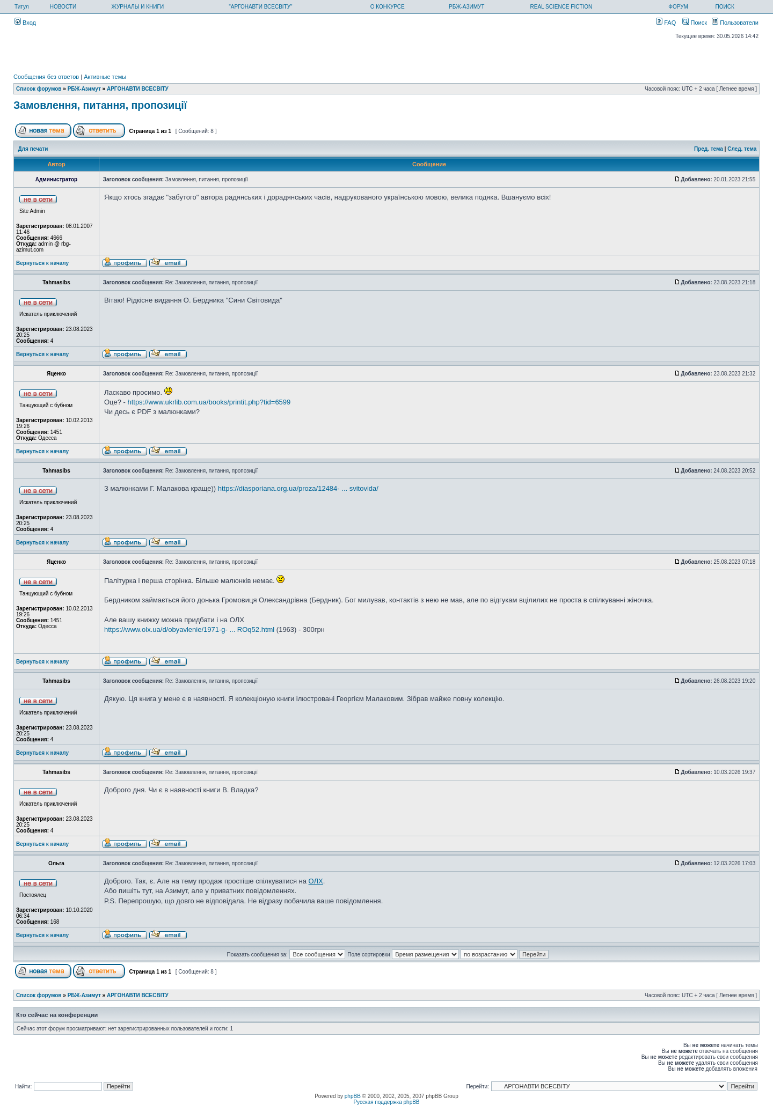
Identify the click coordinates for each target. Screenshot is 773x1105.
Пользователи (735, 22)
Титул (21, 7)
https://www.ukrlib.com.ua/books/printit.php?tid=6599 (208, 402)
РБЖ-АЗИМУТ (466, 7)
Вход (25, 22)
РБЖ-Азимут (84, 89)
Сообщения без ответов (46, 76)
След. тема (741, 149)
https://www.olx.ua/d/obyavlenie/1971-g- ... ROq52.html (189, 629)
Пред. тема (708, 149)
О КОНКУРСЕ (387, 7)
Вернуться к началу (42, 263)
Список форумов (39, 89)
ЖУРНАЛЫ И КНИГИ (138, 7)
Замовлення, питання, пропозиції (100, 105)
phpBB (353, 1096)
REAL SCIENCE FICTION (561, 7)
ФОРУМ (678, 7)
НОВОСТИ (63, 7)
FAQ (666, 22)
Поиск (694, 22)
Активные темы (105, 76)
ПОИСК (725, 7)
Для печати (33, 149)
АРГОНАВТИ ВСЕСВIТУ (138, 89)
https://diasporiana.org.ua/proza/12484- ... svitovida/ (298, 488)
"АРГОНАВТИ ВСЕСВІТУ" (260, 7)
